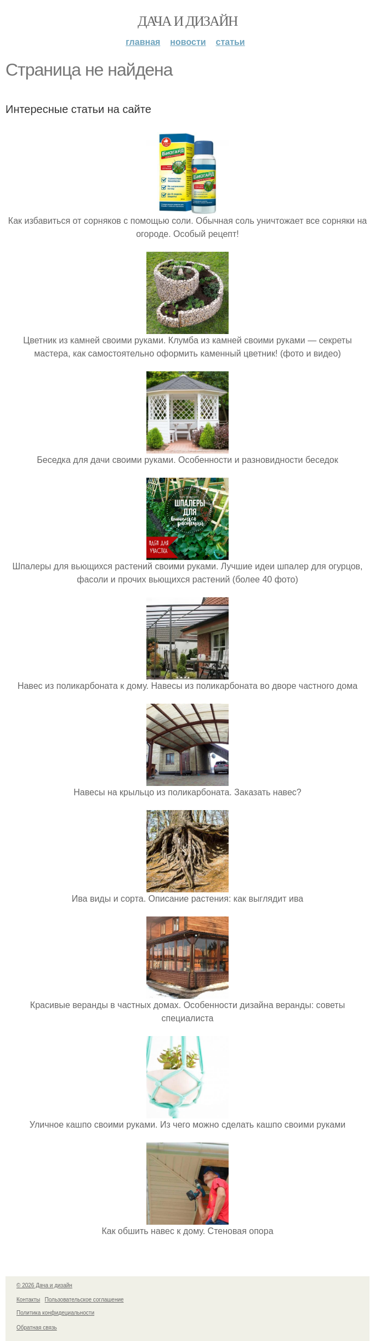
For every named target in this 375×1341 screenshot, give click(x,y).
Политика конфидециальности (55, 1313)
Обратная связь (36, 1328)
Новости (188, 42)
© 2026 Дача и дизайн (44, 1285)
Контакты (28, 1300)
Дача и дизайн (187, 21)
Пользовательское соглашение (84, 1300)
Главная (143, 42)
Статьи (230, 42)
